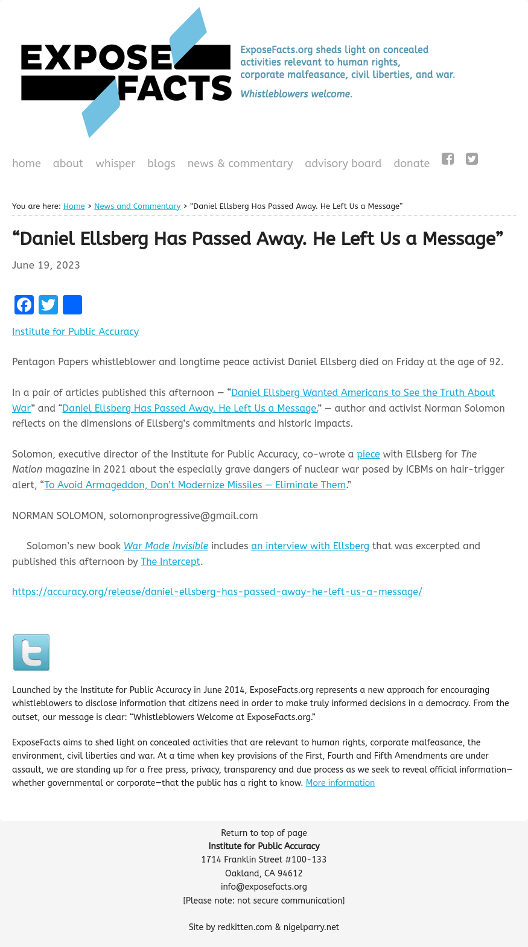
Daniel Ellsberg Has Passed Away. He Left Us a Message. (189, 408)
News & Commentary (240, 163)
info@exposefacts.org (264, 887)
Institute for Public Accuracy (75, 331)
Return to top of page (264, 833)
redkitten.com (245, 927)
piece (368, 454)
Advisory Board (343, 163)
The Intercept (170, 561)
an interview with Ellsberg (310, 546)
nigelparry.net (312, 927)
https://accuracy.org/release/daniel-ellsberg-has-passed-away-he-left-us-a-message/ (217, 592)
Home (26, 163)
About (68, 163)
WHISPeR (115, 163)
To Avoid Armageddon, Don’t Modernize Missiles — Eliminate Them (195, 485)
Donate (410, 165)
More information (340, 783)
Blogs (159, 165)
